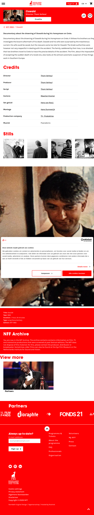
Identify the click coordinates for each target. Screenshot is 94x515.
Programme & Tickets (55, 434)
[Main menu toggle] (3, 4)
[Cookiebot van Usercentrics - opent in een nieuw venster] (82, 240)
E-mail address (24, 439)
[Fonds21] (81, 414)
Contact (72, 446)
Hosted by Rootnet (48, 504)
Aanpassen (46, 273)
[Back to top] (47, 428)
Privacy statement (16, 492)
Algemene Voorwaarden (19, 494)
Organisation (55, 455)
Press (71, 441)
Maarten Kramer (48, 96)
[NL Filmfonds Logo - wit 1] (15, 414)
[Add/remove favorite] (90, 15)
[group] (28, 378)
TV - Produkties (47, 116)
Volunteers (74, 433)
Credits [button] (38, 19)
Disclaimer (13, 497)
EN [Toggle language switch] (84, 4)
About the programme (54, 441)
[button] (89, 509)
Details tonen (83, 267)
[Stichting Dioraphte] (38, 414)
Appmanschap (34, 504)
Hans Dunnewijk (48, 109)
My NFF (72, 437)
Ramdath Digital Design (18, 504)
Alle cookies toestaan (77, 273)
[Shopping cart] (91, 3)
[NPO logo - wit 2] (59, 414)
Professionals (55, 451)
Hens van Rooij (47, 102)
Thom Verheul (46, 76)
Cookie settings (15, 489)
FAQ (50, 447)
